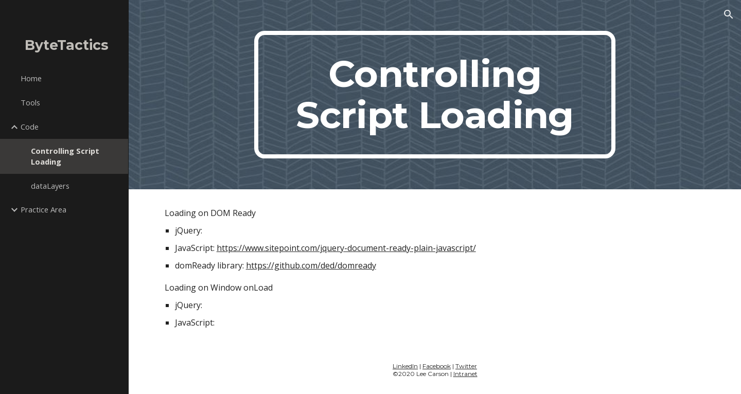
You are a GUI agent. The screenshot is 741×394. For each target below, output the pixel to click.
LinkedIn (405, 366)
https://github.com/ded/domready (311, 265)
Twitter (466, 366)
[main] (434, 94)
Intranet (465, 374)
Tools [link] (30, 102)
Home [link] (31, 78)
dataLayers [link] (50, 186)
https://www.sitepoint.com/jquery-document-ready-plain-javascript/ (346, 248)
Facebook (436, 366)
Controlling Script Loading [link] (65, 156)
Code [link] (30, 126)
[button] (728, 14)
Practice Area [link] (43, 209)
